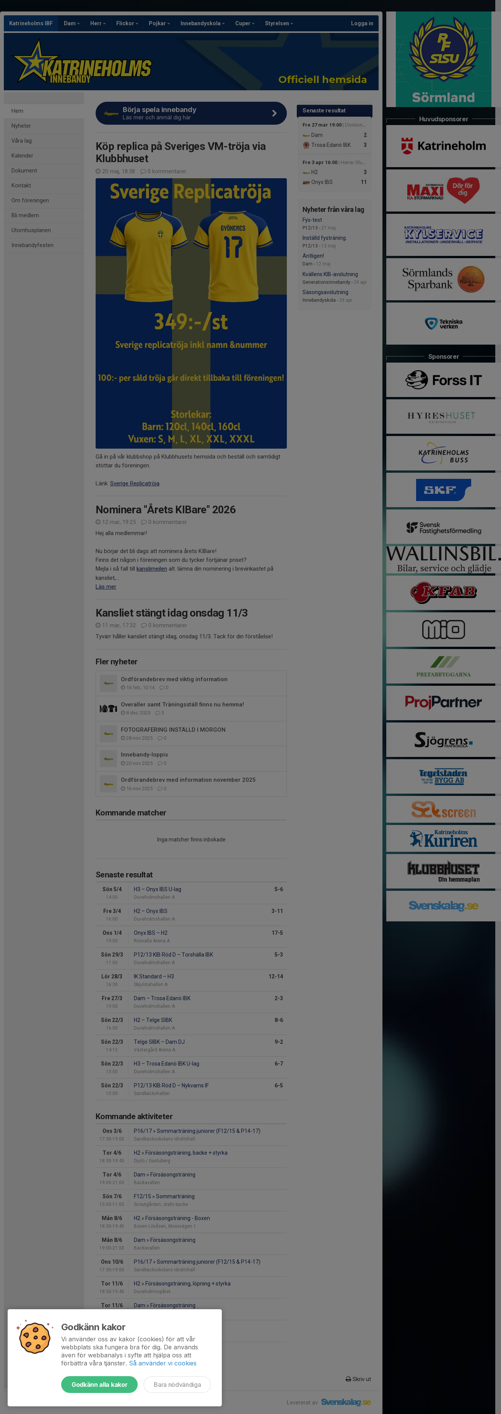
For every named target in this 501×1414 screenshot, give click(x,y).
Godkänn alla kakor (99, 1384)
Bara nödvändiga (177, 1384)
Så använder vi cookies (163, 1363)
